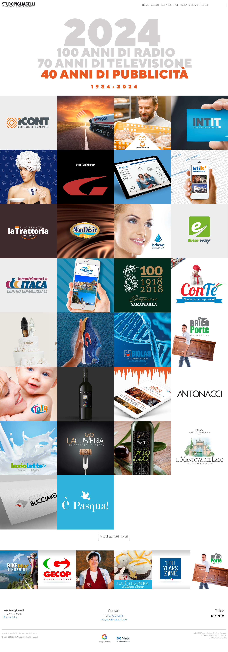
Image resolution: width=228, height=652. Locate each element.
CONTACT (194, 4)
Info (195, 633)
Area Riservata (221, 633)
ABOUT (155, 4)
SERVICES (166, 4)
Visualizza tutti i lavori (114, 536)
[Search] (213, 5)
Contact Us (210, 633)
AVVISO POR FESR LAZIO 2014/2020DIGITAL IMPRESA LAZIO (214, 636)
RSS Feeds (201, 633)
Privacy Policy (10, 617)
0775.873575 (116, 615)
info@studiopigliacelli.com (114, 619)
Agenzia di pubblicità (9, 633)
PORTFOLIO (180, 4)
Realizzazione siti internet (28, 633)
